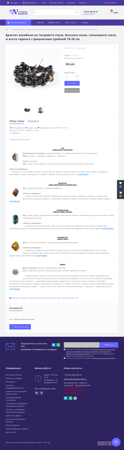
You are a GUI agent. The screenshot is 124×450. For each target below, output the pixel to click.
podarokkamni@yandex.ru (75, 379)
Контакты (82, 3)
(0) (84, 48)
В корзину (72, 83)
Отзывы (84, 22)
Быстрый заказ (72, 90)
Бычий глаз (32, 127)
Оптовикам (71, 3)
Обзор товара (16, 121)
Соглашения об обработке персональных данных (88, 353)
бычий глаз (55, 298)
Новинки (40, 22)
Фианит (15, 133)
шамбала (24, 298)
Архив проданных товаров (17, 429)
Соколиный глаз (47, 127)
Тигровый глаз (18, 127)
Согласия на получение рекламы (103, 358)
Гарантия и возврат (14, 378)
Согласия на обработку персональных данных (82, 352)
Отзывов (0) (33, 121)
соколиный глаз (67, 298)
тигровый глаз (44, 298)
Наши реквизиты (13, 425)
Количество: (69, 72)
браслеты (16, 298)
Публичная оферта (13, 416)
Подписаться (108, 345)
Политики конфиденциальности (103, 349)
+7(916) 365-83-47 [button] (73, 375)
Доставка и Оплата (56, 3)
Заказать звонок (89, 14)
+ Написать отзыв (20, 326)
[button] (30, 3)
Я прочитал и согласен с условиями (90, 358)
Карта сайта (11, 432)
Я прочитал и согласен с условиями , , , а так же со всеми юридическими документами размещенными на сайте (91, 352)
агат (77, 298)
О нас (44, 3)
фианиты (33, 298)
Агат (14, 130)
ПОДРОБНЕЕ (83, 174)
